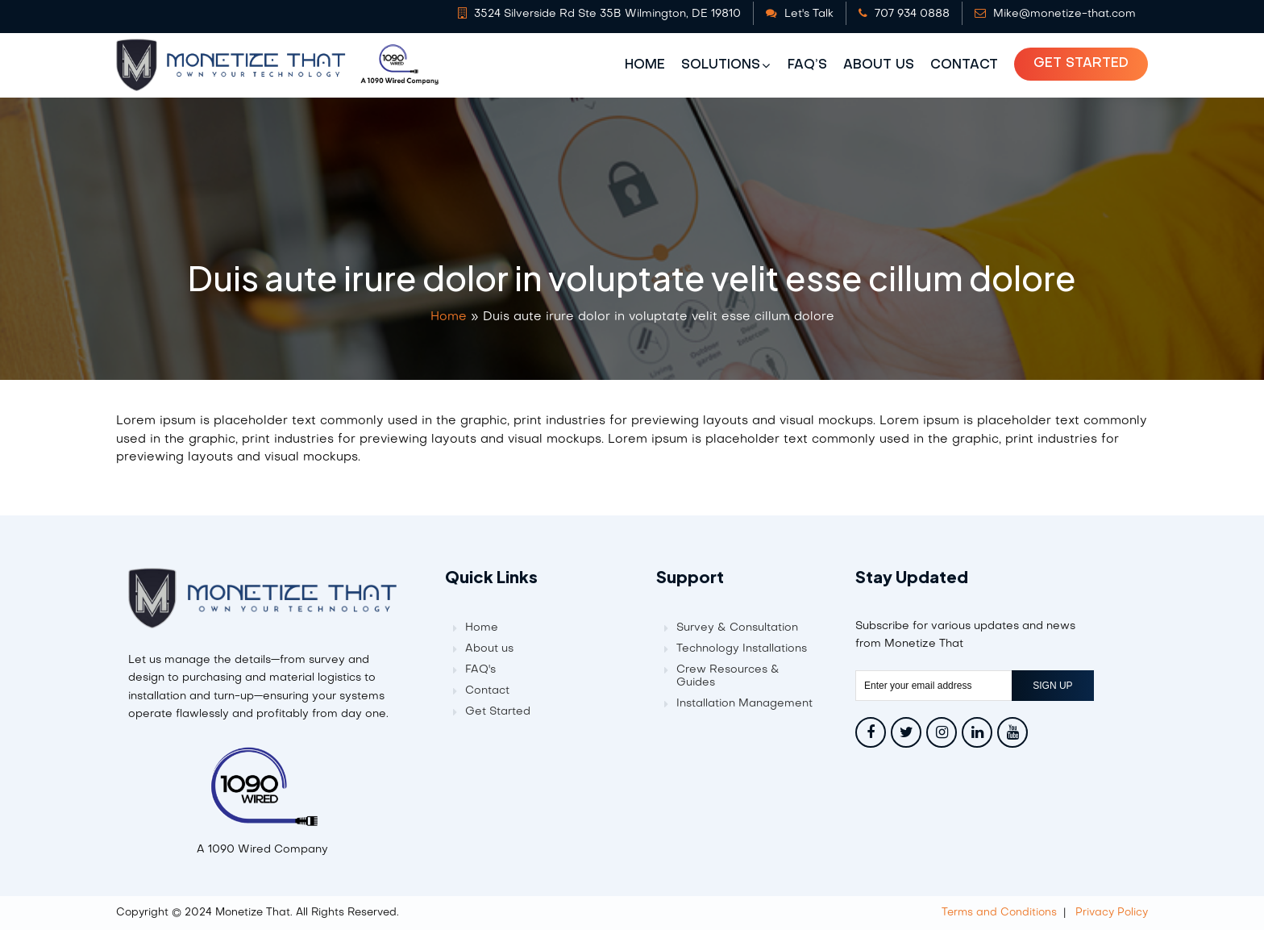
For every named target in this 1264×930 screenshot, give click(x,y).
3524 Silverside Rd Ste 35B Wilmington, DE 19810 (599, 13)
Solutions (720, 65)
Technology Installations (741, 649)
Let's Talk (800, 13)
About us (878, 65)
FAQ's (480, 670)
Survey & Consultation (737, 628)
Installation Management (744, 704)
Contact (964, 65)
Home (645, 65)
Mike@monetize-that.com (1055, 13)
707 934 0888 (904, 13)
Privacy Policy (1111, 912)
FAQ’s (807, 65)
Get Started (1081, 63)
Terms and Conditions (999, 912)
